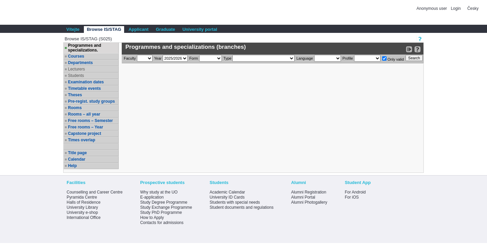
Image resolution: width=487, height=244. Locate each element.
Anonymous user (432, 8)
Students (76, 75)
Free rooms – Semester (90, 120)
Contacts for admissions (161, 222)
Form (193, 58)
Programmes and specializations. (84, 48)
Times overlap (81, 140)
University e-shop (82, 212)
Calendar (76, 159)
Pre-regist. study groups (91, 101)
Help (72, 165)
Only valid (393, 58)
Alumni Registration (308, 192)
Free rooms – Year (85, 127)
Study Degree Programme (163, 202)
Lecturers (76, 69)
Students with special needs (235, 202)
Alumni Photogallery (309, 202)
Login (456, 8)
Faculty (130, 58)
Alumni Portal (303, 197)
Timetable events (84, 88)
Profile (348, 58)
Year (158, 58)
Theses (75, 95)
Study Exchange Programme (166, 207)
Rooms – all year (84, 114)
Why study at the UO (159, 192)
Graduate (165, 29)
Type (228, 58)
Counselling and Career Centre (94, 192)
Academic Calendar (227, 192)
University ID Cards (227, 197)
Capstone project (84, 133)
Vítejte (72, 29)
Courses (76, 56)
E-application (151, 197)
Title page (77, 152)
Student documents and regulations (242, 207)
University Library (82, 207)
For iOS (351, 197)
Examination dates (86, 82)
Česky (473, 8)
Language (304, 58)
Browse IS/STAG (104, 29)
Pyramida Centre (82, 197)
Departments (80, 62)
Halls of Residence (83, 202)
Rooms (75, 107)
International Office (84, 217)
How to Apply (152, 217)
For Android (355, 192)
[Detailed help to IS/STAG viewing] (417, 49)
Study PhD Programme (161, 212)
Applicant (138, 29)
